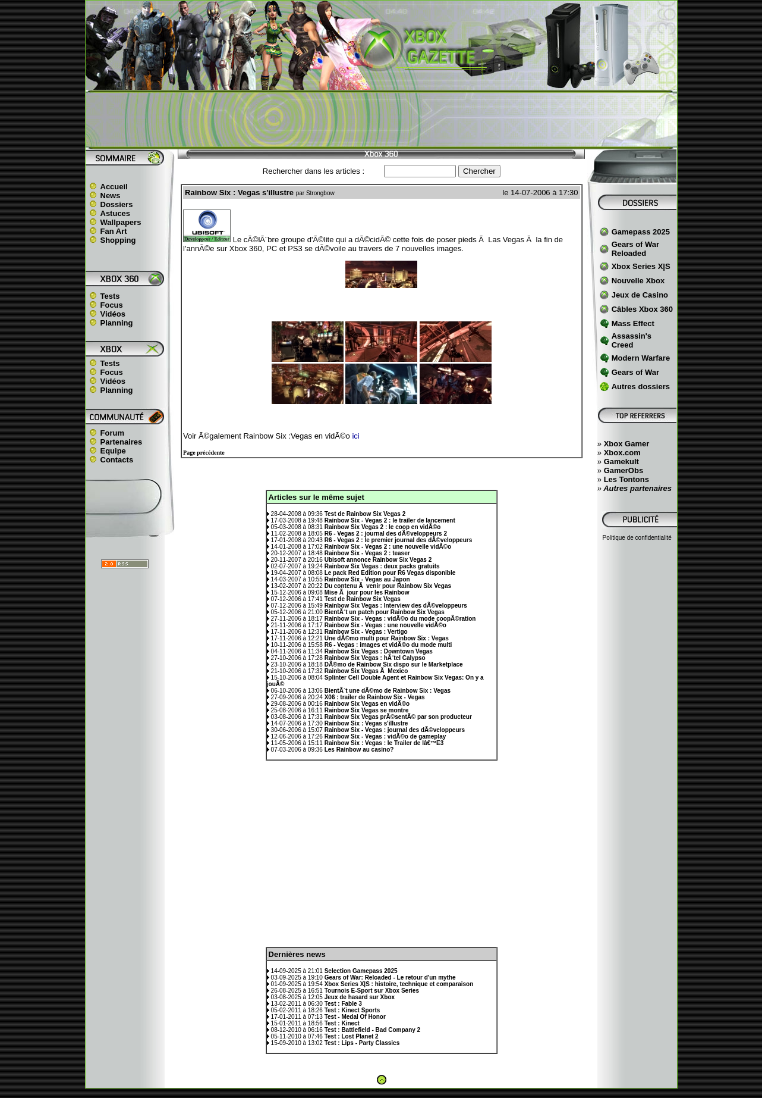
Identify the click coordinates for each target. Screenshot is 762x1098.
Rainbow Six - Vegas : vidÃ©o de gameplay (385, 736)
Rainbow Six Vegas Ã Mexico (366, 671)
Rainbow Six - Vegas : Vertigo (366, 631)
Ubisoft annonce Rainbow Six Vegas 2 (378, 559)
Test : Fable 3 (343, 1003)
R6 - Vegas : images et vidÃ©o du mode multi (388, 645)
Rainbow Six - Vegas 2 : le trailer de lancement (390, 520)
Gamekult (621, 461)
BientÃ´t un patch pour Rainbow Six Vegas (385, 612)
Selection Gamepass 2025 (361, 971)
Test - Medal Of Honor (355, 1016)
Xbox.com (622, 452)
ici (355, 435)
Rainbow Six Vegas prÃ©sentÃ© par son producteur (398, 717)
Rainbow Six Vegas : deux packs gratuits (382, 566)
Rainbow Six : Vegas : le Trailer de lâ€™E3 (384, 743)
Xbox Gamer (627, 443)
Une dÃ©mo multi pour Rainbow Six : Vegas (387, 638)
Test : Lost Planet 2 (352, 1036)
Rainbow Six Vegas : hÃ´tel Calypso (375, 658)
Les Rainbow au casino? (359, 749)
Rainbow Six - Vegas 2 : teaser (367, 553)
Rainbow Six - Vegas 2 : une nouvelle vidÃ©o (388, 546)
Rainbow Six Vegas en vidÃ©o (367, 703)
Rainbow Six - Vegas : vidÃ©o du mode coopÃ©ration (400, 618)
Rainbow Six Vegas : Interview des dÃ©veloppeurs (396, 605)
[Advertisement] (381, 119)
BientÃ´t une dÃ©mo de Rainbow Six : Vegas (388, 690)
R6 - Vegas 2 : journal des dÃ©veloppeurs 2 (386, 533)
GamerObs (623, 470)
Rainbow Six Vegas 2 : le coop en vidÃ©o (383, 527)
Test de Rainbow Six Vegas (363, 599)
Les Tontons (626, 479)
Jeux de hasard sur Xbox (360, 997)
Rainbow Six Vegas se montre (367, 710)
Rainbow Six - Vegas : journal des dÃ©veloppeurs (395, 730)
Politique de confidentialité (637, 537)
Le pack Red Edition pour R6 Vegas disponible (390, 573)
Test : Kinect (342, 1023)
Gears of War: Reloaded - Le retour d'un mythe (390, 977)
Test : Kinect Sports (352, 1010)
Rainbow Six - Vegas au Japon (367, 579)
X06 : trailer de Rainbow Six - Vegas (375, 697)
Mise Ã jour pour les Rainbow (367, 592)
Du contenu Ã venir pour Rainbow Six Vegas (388, 586)
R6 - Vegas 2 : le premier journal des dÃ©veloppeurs (399, 540)
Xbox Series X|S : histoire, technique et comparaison (399, 984)
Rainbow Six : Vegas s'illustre (366, 723)
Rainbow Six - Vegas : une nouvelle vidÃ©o (385, 625)
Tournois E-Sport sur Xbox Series (372, 990)
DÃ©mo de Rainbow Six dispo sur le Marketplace (394, 664)
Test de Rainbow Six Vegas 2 (365, 514)
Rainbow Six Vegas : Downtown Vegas (379, 651)
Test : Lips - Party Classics (362, 1043)
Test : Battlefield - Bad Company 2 (373, 1030)
